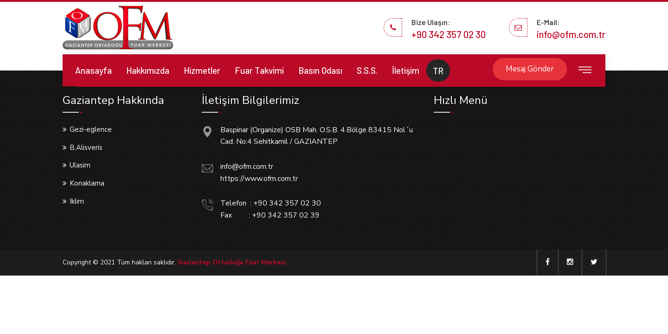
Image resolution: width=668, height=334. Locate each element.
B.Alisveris (86, 147)
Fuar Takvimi (259, 70)
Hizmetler (202, 70)
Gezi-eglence (91, 129)
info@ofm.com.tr (571, 34)
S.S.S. (367, 70)
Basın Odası (320, 70)
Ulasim (80, 165)
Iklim (77, 201)
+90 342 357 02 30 (448, 34)
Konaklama (87, 183)
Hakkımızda (147, 70)
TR (438, 70)
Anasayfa (93, 70)
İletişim (405, 70)
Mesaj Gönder (530, 69)
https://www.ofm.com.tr (259, 178)
